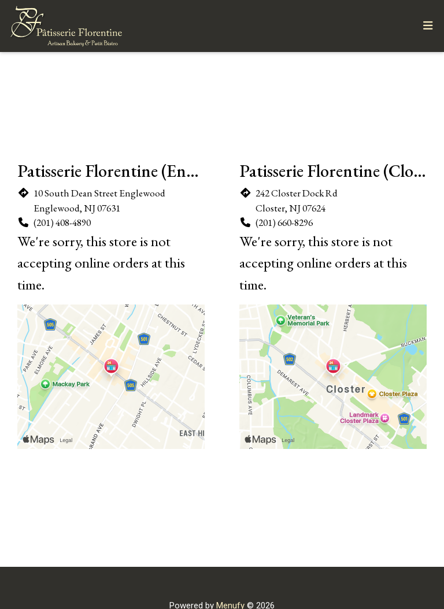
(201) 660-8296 (284, 222)
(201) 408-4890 (62, 222)
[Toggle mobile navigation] (428, 26)
